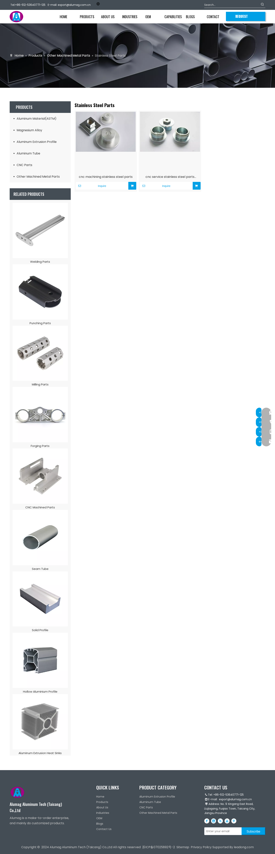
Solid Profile (40, 630)
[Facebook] (206, 820)
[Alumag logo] (17, 792)
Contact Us (104, 829)
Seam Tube (40, 569)
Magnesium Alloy (29, 130)
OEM (99, 818)
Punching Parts (40, 323)
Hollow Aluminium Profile (40, 692)
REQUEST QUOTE (241, 17)
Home (100, 797)
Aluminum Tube (28, 153)
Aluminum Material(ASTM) (36, 118)
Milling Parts (40, 384)
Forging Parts (40, 446)
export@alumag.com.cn (74, 5)
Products (102, 802)
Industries (102, 813)
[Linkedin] (213, 820)
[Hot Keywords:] (262, 5)
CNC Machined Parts (40, 507)
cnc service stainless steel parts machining (170, 177)
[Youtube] (227, 820)
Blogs (99, 824)
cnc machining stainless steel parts (106, 177)
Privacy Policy (201, 847)
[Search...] (232, 5)
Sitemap (182, 847)
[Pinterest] (233, 820)
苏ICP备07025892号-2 (158, 847)
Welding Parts (40, 262)
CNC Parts (24, 165)
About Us (102, 807)
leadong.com (244, 847)
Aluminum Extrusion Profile (37, 142)
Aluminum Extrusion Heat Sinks (40, 753)
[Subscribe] (253, 831)
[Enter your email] (222, 831)
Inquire (91, 186)
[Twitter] (220, 820)
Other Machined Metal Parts (38, 176)
